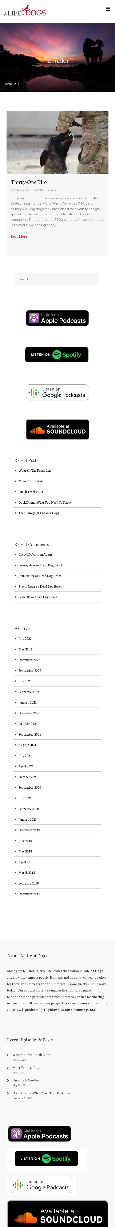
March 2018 (27, 858)
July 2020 (25, 784)
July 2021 (25, 741)
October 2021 (28, 709)
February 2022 (29, 677)
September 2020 (30, 773)
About (47, 540)
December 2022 (29, 646)
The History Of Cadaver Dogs (39, 498)
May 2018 (25, 837)
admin (38, 189)
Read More (19, 236)
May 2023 (25, 635)
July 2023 (25, 624)
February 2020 (29, 794)
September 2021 (30, 720)
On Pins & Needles (31, 477)
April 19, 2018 (20, 189)
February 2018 (29, 869)
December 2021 (29, 699)
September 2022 (30, 656)
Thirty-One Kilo (29, 181)
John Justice (27, 561)
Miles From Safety (31, 467)
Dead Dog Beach (51, 551)
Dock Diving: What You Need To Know (45, 488)
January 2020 (28, 805)
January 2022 (28, 688)
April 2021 (26, 752)
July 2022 (25, 667)
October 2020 (28, 762)
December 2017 (29, 880)
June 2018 (25, 826)
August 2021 (27, 731)
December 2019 (29, 816)
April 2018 (26, 848)
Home (7, 83)
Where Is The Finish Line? (36, 456)
